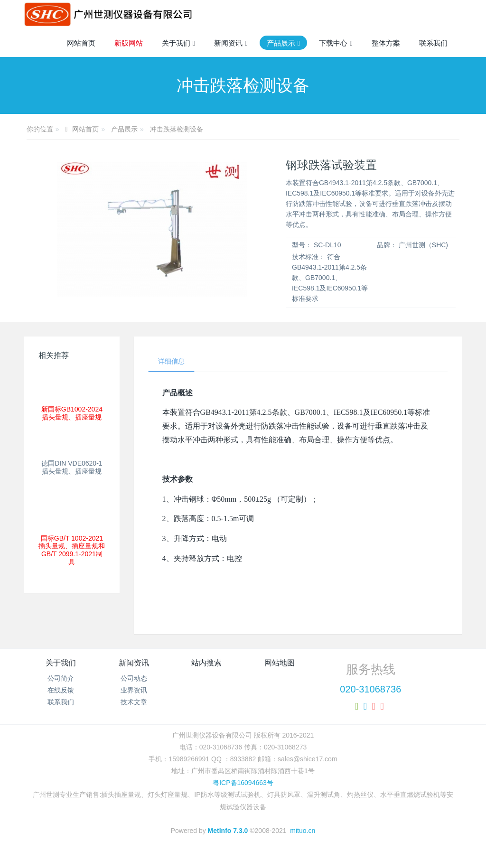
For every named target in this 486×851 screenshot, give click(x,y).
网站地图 (279, 663)
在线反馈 (60, 690)
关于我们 (61, 663)
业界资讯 (134, 690)
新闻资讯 (134, 663)
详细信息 (171, 361)
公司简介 (60, 678)
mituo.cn (302, 830)
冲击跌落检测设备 (176, 129)
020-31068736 (370, 689)
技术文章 (134, 702)
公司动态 (134, 678)
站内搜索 (206, 663)
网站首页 (81, 43)
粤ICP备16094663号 (243, 782)
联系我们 (60, 702)
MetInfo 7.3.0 (228, 830)
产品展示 (124, 129)
